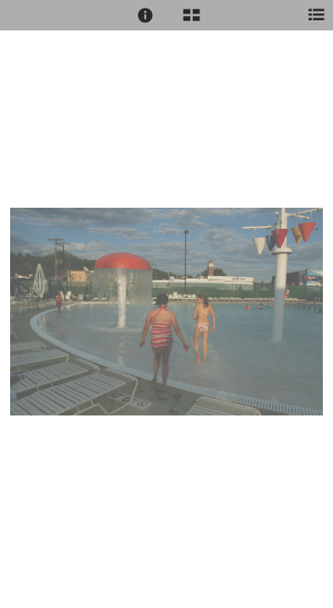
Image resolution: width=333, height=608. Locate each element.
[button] (145, 15)
